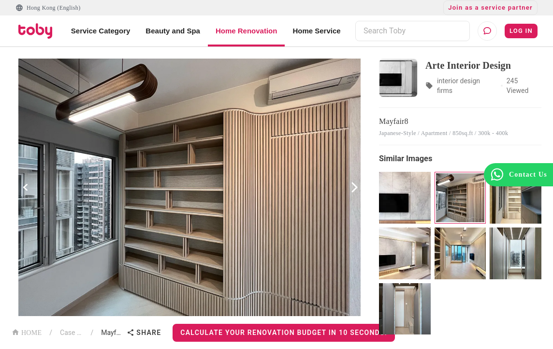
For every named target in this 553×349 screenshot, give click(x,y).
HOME (27, 331)
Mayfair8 (112, 332)
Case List (71, 332)
